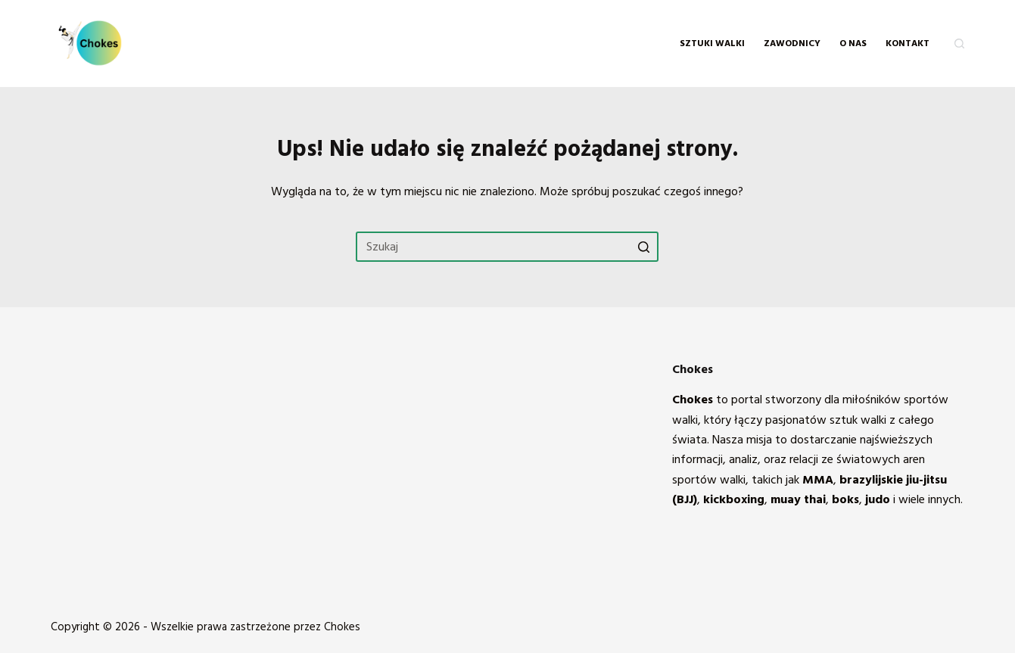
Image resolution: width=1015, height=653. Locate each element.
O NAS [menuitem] (853, 43)
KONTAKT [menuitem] (907, 43)
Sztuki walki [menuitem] (712, 43)
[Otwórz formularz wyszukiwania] (959, 43)
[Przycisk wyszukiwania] (643, 247)
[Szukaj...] (507, 247)
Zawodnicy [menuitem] (792, 43)
